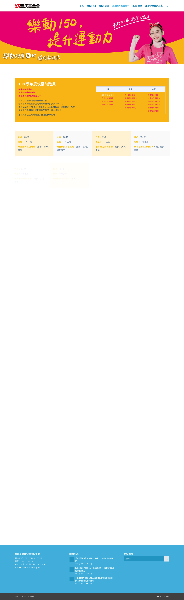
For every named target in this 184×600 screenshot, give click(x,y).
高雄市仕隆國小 (154, 101)
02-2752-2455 (28, 561)
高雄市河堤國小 (154, 104)
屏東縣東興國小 (154, 108)
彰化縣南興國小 (130, 98)
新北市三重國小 (107, 101)
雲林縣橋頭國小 (130, 108)
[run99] (27, 5)
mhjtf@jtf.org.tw (31, 567)
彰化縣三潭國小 (130, 101)
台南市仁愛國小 (154, 98)
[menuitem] (81, 5)
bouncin (166, 596)
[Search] (166, 5)
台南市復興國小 (154, 95)
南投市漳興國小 (130, 104)
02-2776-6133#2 (33, 558)
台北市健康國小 (107, 98)
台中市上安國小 (130, 95)
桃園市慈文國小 (107, 104)
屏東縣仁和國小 (154, 111)
